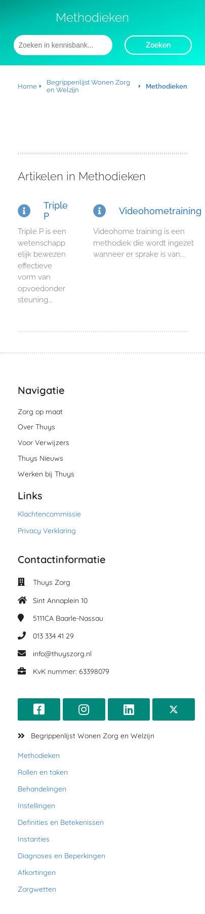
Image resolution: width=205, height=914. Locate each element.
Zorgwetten (37, 889)
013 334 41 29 (53, 636)
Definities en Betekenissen (61, 822)
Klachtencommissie (49, 514)
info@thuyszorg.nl (62, 653)
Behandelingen (42, 788)
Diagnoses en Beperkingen (61, 855)
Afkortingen (37, 872)
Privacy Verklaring (47, 530)
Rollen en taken (43, 772)
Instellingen (36, 805)
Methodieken (39, 755)
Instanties (34, 839)
